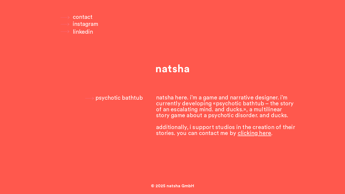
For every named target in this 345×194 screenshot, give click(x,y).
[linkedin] (83, 32)
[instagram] (85, 24)
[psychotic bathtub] (113, 98)
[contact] (82, 17)
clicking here (254, 133)
